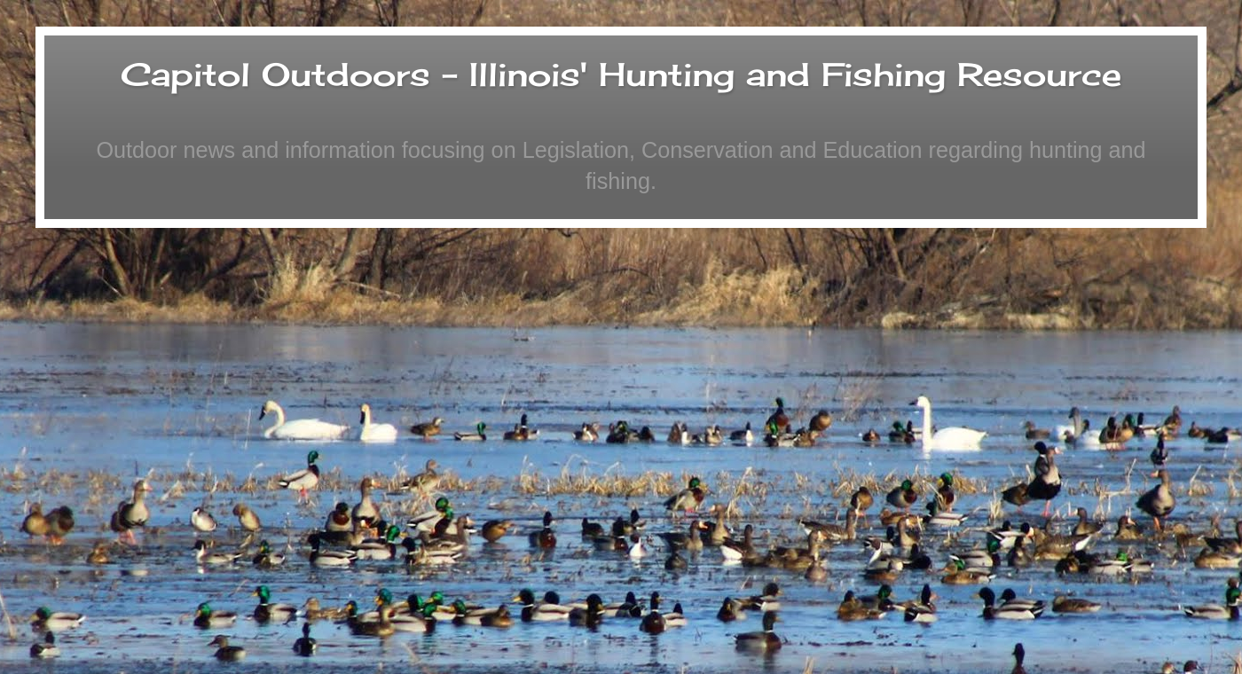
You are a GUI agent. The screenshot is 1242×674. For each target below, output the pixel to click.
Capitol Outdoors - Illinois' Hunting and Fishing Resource (621, 74)
